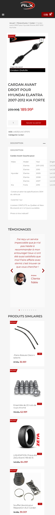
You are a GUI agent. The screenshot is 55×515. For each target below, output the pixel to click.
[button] (3, 14)
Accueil (12, 23)
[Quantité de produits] (13, 122)
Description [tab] (16, 143)
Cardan (32, 23)
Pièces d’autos (22, 23)
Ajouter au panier (33, 123)
